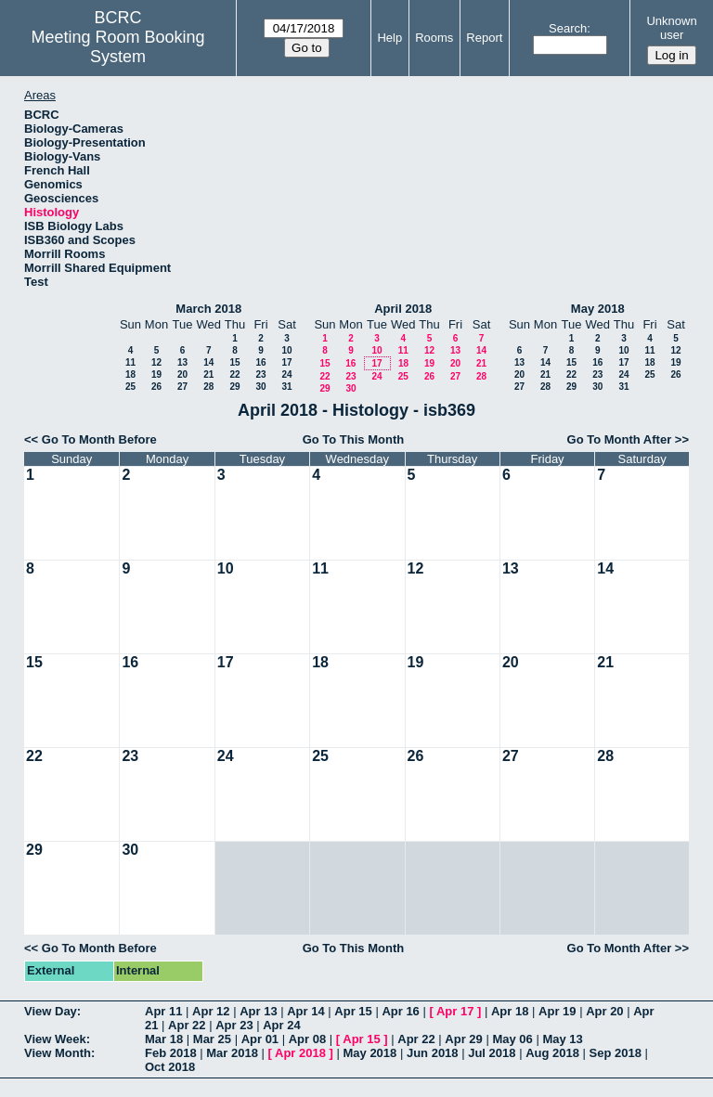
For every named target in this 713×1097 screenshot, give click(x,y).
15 (234, 362)
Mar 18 (164, 1039)
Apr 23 (234, 1025)
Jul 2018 (491, 1053)
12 (156, 362)
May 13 (562, 1039)
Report (484, 38)
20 (182, 374)
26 (156, 386)
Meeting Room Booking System (118, 47)
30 (260, 386)
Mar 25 (212, 1039)
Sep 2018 (616, 1053)
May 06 (512, 1039)
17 (286, 362)
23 (260, 374)
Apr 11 (163, 1011)
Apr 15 (352, 1011)
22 (234, 374)
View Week (55, 1039)
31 (286, 386)
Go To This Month (354, 439)
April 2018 (403, 309)
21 (208, 374)
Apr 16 (400, 1011)
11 (130, 362)
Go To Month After (619, 439)
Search (568, 28)
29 (234, 386)
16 (260, 362)
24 (286, 374)
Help (389, 38)
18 (130, 374)
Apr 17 (454, 1011)
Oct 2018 (170, 1067)
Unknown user (671, 28)
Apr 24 (281, 1025)
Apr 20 (604, 1011)
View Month (57, 1053)
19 (156, 374)
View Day (50, 1011)
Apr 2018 (300, 1053)
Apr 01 (260, 1039)
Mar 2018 (232, 1053)
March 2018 (208, 309)
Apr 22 (186, 1025)
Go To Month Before (99, 439)
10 (286, 350)
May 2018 (598, 309)
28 (208, 386)
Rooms (434, 38)
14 (208, 362)
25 (130, 386)
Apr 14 (305, 1011)
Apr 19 (557, 1011)
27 (182, 386)
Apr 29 (463, 1039)
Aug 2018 (552, 1053)
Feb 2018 (171, 1053)
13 (182, 362)
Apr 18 (509, 1011)
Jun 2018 (433, 1053)
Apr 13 (258, 1011)
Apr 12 (210, 1011)
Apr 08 (307, 1039)
